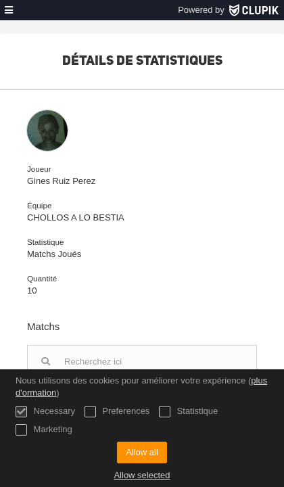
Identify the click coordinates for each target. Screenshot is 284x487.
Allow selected (142, 475)
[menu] (9, 10)
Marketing (44, 430)
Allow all (142, 452)
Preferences (117, 411)
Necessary (45, 411)
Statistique (188, 411)
